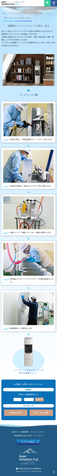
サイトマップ (38, 435)
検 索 (39, 399)
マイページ (47, 3)
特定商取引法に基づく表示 (23, 435)
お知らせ (15, 432)
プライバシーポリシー (37, 432)
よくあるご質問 (41, 412)
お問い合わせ (16, 412)
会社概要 (24, 432)
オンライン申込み (27, 442)
